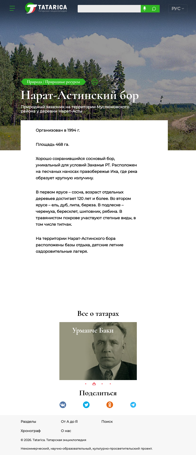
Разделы (28, 422)
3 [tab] (102, 384)
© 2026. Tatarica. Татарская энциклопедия (53, 440)
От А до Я (69, 422)
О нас (66, 431)
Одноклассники (109, 404)
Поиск (107, 422)
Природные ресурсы (62, 81)
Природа (35, 81)
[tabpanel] (98, 351)
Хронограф (31, 431)
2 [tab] (94, 384)
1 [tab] (85, 384)
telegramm (133, 404)
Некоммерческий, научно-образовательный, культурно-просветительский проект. (86, 448)
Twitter (86, 404)
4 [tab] (110, 384)
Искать (154, 8)
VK (62, 404)
